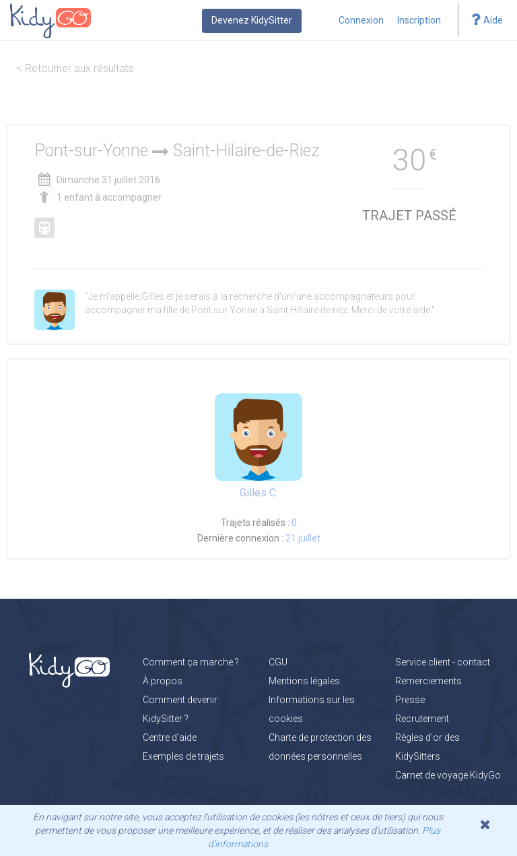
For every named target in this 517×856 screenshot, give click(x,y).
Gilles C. (259, 492)
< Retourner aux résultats (75, 68)
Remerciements (428, 681)
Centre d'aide (170, 737)
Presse (410, 699)
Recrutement (422, 718)
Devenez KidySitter (251, 20)
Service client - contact (442, 662)
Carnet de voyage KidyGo (448, 775)
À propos (162, 681)
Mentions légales (304, 681)
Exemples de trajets (183, 756)
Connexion (361, 20)
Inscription (419, 20)
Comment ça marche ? (191, 662)
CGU (278, 662)
